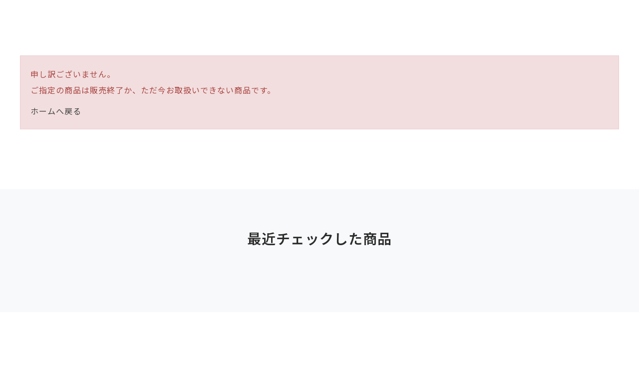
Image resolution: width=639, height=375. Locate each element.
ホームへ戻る (55, 111)
